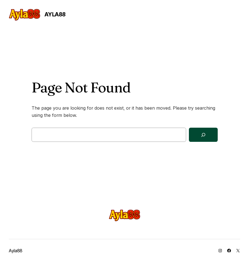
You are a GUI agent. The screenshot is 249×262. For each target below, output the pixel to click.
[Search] (203, 135)
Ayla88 (55, 14)
